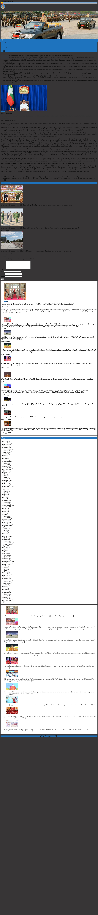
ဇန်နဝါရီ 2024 (6, 483)
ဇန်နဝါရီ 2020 (6, 558)
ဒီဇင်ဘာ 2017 (6, 597)
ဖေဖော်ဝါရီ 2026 (6, 444)
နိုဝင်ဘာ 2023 (6, 486)
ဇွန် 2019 (5, 569)
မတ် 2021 (5, 536)
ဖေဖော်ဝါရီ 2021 (6, 538)
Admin (7, 207)
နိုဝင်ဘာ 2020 (6, 542)
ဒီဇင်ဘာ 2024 (6, 466)
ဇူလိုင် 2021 (5, 530)
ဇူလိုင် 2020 (5, 548)
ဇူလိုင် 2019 (5, 567)
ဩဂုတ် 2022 (6, 509)
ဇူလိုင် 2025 (5, 455)
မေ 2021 (5, 533)
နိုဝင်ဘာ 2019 (6, 561)
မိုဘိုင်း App (5, 50)
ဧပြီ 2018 (5, 591)
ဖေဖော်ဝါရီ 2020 (6, 556)
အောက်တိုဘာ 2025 (7, 450)
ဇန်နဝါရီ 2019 (6, 577)
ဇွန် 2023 (5, 494)
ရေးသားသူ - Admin (4, 120)
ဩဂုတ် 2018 (6, 584)
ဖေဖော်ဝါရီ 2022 (6, 519)
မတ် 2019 (5, 573)
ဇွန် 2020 (5, 550)
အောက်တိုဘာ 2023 (7, 488)
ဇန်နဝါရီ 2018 (6, 595)
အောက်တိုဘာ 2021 (7, 525)
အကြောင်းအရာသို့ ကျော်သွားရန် (7, 1)
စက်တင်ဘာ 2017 (7, 601)
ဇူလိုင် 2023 (5, 492)
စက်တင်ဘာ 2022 (7, 508)
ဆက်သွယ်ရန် (6, 48)
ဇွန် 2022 (5, 513)
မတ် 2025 (5, 461)
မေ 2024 (5, 477)
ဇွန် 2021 (5, 531)
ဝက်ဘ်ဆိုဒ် (3, 278)
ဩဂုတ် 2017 (6, 603)
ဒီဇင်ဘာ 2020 (6, 541)
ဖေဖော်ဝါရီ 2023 (6, 500)
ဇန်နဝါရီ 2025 (6, 464)
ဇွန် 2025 (5, 456)
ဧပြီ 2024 (5, 478)
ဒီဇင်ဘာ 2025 (6, 447)
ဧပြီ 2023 (5, 497)
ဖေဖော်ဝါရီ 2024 (6, 481)
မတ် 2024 (5, 480)
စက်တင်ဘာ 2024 (7, 471)
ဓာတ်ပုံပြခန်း (5, 44)
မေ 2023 (5, 495)
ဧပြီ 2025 (5, 460)
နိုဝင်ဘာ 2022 (6, 505)
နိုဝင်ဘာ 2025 (6, 449)
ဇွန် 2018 (5, 587)
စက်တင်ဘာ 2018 (7, 583)
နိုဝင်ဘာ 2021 (6, 524)
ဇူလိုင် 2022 (5, 511)
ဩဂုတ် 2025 (6, 453)
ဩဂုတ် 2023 (6, 491)
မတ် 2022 (5, 517)
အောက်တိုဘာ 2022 (7, 506)
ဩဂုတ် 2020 (6, 547)
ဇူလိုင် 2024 (5, 474)
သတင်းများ (5, 43)
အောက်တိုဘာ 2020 (7, 544)
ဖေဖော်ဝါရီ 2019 (6, 575)
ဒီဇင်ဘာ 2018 (6, 578)
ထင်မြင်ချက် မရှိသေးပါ (12, 120)
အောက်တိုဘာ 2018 (7, 581)
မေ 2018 (5, 589)
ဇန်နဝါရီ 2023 (6, 502)
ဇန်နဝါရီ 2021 (6, 539)
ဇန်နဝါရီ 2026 (6, 446)
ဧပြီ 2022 (5, 516)
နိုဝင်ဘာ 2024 (6, 467)
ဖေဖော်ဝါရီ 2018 (6, 594)
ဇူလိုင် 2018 (5, 586)
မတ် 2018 (5, 592)
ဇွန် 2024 (5, 475)
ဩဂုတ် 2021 (6, 528)
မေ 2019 (5, 570)
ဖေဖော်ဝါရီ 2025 (6, 463)
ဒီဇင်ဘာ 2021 (6, 522)
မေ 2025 (5, 458)
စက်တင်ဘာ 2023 (7, 489)
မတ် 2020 (5, 555)
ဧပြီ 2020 (5, 553)
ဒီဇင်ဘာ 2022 (6, 503)
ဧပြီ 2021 (5, 534)
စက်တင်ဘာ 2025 (7, 452)
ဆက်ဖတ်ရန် (3, 316)
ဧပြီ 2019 (5, 572)
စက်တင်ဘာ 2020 (7, 545)
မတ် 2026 (5, 442)
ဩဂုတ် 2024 (6, 472)
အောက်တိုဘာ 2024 (7, 469)
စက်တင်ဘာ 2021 (7, 527)
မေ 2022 (5, 514)
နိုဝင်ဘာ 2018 (6, 580)
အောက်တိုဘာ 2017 (7, 600)
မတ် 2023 (5, 499)
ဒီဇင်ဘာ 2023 (6, 485)
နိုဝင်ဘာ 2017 (6, 598)
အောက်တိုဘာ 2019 (7, 563)
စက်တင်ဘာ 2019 (7, 564)
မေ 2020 (5, 552)
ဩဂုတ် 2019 (6, 566)
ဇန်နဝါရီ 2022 (6, 520)
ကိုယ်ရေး (5, 46)
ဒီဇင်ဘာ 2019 (6, 559)
